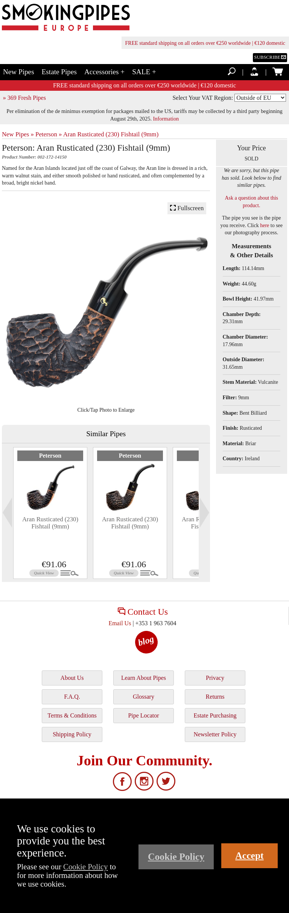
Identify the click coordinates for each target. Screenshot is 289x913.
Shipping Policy (72, 734)
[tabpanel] (50, 513)
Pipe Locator (143, 715)
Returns (215, 696)
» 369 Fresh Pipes (24, 98)
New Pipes (18, 72)
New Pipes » (18, 134)
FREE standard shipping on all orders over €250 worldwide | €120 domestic (205, 43)
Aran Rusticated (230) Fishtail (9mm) (111, 134)
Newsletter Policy (214, 734)
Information (166, 119)
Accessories (104, 72)
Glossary (143, 696)
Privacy (215, 678)
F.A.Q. (72, 696)
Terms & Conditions (71, 715)
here (264, 225)
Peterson (50, 455)
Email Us (119, 623)
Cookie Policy (85, 866)
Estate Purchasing (214, 715)
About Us (72, 678)
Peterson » (48, 134)
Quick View (44, 573)
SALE (144, 72)
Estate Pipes (59, 72)
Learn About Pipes (143, 678)
